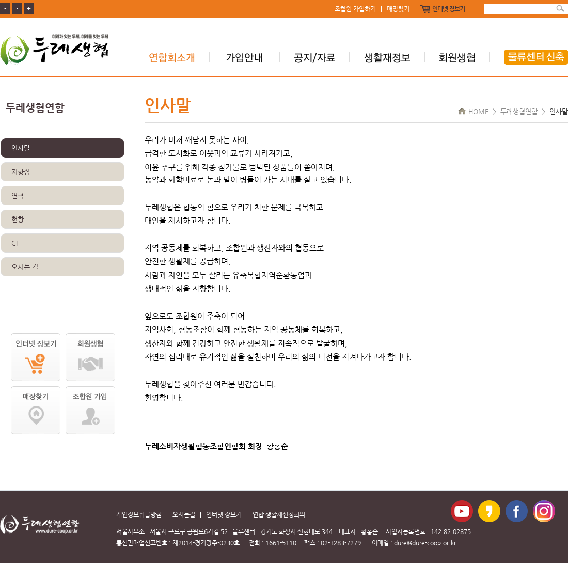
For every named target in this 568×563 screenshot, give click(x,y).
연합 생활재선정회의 (279, 515)
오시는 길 (24, 267)
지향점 (20, 172)
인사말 (20, 148)
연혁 (17, 195)
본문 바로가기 (0, 0)
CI (14, 243)
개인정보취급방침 (139, 515)
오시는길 (183, 515)
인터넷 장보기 (448, 9)
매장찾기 (398, 9)
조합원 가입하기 (355, 9)
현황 (17, 219)
